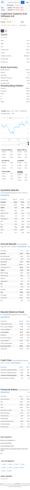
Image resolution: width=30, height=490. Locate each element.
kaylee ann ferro (6, 443)
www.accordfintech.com (9, 483)
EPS (13, 113)
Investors (18, 5)
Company (10, 5)
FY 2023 (16, 464)
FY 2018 (21, 467)
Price (8, 111)
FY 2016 (9, 471)
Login (27, 2)
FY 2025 (3, 464)
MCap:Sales (5, 113)
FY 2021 (3, 467)
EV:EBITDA (23, 111)
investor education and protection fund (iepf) (14, 449)
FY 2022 (22, 464)
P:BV (16, 111)
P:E (13, 111)
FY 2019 (15, 467)
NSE (2, 31)
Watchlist (23, 25)
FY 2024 (9, 464)
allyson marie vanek (7, 446)
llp (1, 453)
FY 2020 (9, 467)
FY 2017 (3, 471)
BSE (6, 31)
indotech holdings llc (8, 440)
